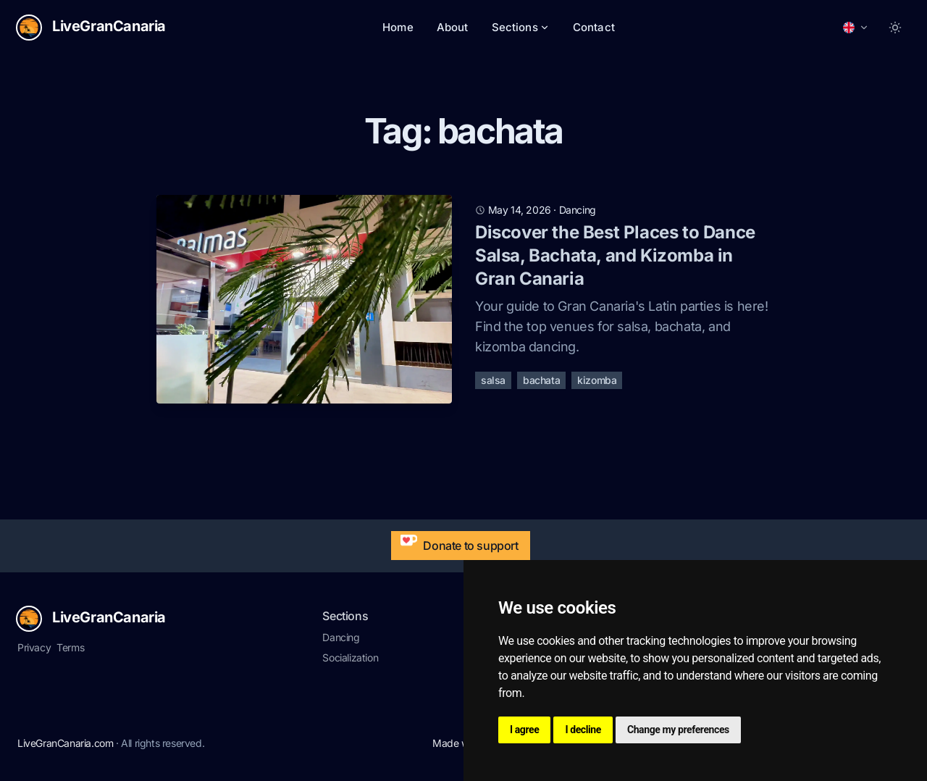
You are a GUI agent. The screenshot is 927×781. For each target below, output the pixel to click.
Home (398, 27)
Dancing (340, 637)
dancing (577, 210)
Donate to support (456, 542)
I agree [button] (524, 729)
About (453, 27)
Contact (594, 27)
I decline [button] (583, 729)
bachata (541, 380)
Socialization (350, 657)
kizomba (596, 380)
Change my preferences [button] (678, 729)
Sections (521, 27)
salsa (493, 380)
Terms (70, 647)
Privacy (34, 647)
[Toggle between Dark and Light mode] (895, 27)
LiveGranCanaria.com (65, 743)
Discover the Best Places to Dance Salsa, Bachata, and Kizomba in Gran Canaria (615, 255)
